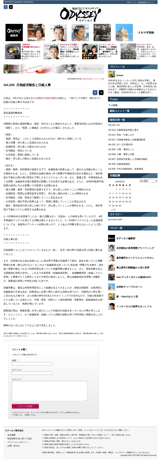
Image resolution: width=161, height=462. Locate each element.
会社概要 (11, 438)
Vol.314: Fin (114, 125)
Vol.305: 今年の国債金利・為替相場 (125, 169)
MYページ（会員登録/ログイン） (141, 2)
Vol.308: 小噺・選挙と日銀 (121, 154)
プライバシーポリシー (17, 445)
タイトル (16, 369)
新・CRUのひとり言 (127, 296)
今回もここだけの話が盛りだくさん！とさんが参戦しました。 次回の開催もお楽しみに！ (69, 51)
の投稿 (113, 105)
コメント (16, 378)
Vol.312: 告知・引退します (121, 134)
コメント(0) (99, 79)
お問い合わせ (13, 449)
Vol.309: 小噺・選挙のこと (121, 149)
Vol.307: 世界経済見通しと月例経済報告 (127, 159)
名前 (14, 360)
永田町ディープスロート (129, 286)
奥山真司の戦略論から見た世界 (132, 267)
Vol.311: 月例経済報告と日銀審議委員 (126, 139)
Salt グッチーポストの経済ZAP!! (133, 277)
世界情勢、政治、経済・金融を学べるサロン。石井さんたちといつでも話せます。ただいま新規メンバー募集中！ (146, 51)
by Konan (88, 79)
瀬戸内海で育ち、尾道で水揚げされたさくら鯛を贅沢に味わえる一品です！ (31, 51)
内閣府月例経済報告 (46, 97)
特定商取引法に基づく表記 (19, 441)
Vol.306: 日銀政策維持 (119, 164)
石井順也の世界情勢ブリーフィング (135, 248)
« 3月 (113, 210)
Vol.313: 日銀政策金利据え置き (123, 130)
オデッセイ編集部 (125, 238)
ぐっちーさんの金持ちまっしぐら (134, 306)
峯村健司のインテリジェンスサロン (135, 257)
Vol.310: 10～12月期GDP (120, 144)
